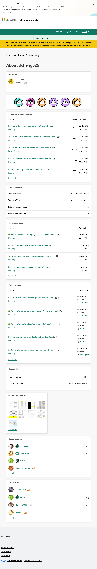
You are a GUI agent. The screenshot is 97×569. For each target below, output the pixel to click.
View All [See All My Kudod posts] (12, 275)
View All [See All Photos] (12, 429)
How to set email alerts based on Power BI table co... (33, 256)
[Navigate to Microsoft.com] (9, 19)
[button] (13, 405)
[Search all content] (63, 37)
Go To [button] (84, 32)
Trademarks (5, 556)
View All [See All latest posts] (12, 178)
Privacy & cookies (7, 548)
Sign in (68, 31)
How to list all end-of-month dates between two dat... (33, 147)
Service (11, 173)
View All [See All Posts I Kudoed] (12, 359)
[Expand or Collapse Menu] (3, 26)
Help (76, 31)
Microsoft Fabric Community (22, 55)
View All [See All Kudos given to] (12, 472)
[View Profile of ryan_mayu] (84, 302)
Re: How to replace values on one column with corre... (34, 350)
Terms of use (6, 551)
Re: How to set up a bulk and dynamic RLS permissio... (31, 169)
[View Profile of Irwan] (82, 328)
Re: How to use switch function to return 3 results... (30, 267)
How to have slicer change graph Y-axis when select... (34, 136)
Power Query (13, 151)
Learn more (7, 12)
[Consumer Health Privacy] (33, 560)
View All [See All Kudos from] (12, 518)
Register (59, 31)
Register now (84, 45)
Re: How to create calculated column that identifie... (30, 158)
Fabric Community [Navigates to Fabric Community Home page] (28, 19)
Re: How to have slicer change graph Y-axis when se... (31, 126)
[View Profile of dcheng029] (84, 354)
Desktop (11, 129)
